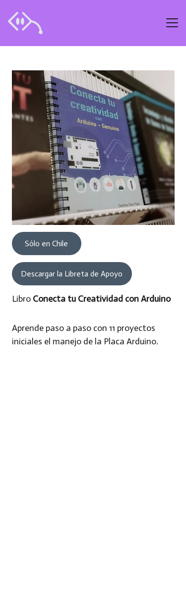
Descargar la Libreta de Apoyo (72, 273)
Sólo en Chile (46, 243)
